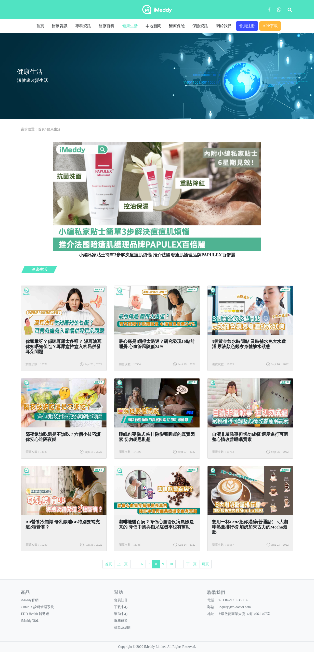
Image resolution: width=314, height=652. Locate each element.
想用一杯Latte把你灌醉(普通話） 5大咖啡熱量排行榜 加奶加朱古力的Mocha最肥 (250, 527)
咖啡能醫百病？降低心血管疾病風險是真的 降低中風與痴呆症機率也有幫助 (156, 524)
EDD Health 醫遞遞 (35, 614)
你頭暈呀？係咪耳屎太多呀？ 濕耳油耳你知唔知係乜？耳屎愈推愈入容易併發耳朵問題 (64, 346)
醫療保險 (177, 26)
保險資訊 (200, 26)
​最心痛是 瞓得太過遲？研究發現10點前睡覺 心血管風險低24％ (157, 344)
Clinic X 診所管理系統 (37, 607)
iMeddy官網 (30, 600)
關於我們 (224, 26)
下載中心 (121, 607)
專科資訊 (83, 26)
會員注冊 (247, 26)
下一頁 (191, 564)
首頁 (40, 26)
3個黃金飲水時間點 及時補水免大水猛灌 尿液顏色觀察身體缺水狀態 (249, 344)
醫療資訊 (59, 26)
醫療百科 (106, 26)
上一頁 (122, 564)
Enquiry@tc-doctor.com (234, 607)
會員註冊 (121, 600)
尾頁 (205, 564)
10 (171, 564)
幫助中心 (121, 614)
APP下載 (270, 26)
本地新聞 (153, 26)
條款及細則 (122, 627)
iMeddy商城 (30, 621)
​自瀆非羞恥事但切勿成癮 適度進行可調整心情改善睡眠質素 (250, 437)
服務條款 (121, 621)
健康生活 (130, 26)
